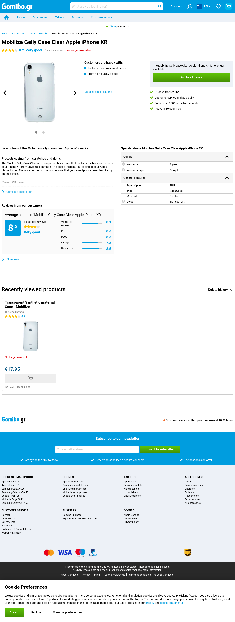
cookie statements (171, 602)
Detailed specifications (98, 91)
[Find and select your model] (116, 6)
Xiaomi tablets (131, 488)
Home (5, 33)
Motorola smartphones (75, 492)
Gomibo (129, 510)
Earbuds (189, 492)
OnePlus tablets (132, 496)
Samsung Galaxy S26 (13, 488)
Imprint (97, 574)
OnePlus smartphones (74, 488)
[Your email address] (97, 449)
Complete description (17, 191)
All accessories (193, 503)
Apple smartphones (73, 481)
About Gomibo (131, 515)
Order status (8, 518)
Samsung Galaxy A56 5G (15, 492)
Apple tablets (131, 481)
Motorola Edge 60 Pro (13, 499)
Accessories (40, 17)
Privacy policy (131, 522)
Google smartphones (74, 496)
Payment (6, 515)
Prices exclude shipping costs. (154, 566)
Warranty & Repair (11, 532)
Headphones (192, 496)
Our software (130, 518)
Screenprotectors (194, 485)
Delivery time (8, 522)
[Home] (6, 17)
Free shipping (23, 387)
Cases (32, 33)
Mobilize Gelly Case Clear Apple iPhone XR (74, 33)
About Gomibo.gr (70, 574)
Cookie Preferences (115, 574)
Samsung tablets (133, 485)
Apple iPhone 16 (10, 485)
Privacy (86, 574)
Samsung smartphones (75, 485)
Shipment (7, 525)
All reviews (10, 259)
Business (77, 17)
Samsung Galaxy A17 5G (15, 503)
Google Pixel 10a (11, 496)
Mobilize (43, 33)
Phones (68, 477)
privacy (149, 602)
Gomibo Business (72, 515)
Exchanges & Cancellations (16, 529)
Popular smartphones (18, 477)
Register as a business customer (80, 518)
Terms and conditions (139, 574)
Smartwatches (192, 499)
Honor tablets (131, 492)
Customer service (101, 17)
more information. (152, 570)
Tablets (59, 17)
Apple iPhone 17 (10, 481)
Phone (21, 17)
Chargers (190, 488)
